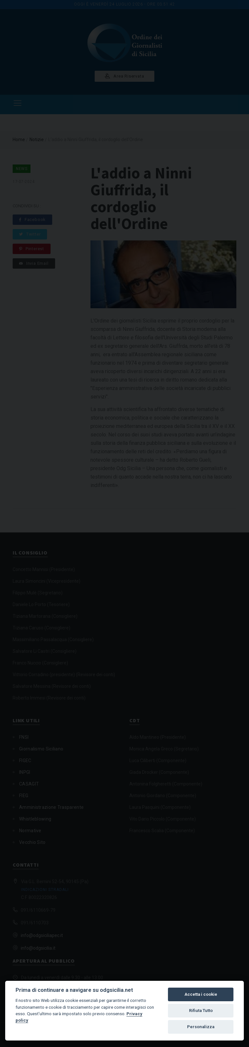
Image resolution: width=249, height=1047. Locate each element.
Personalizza (200, 1026)
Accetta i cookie (200, 994)
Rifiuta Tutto (201, 1010)
